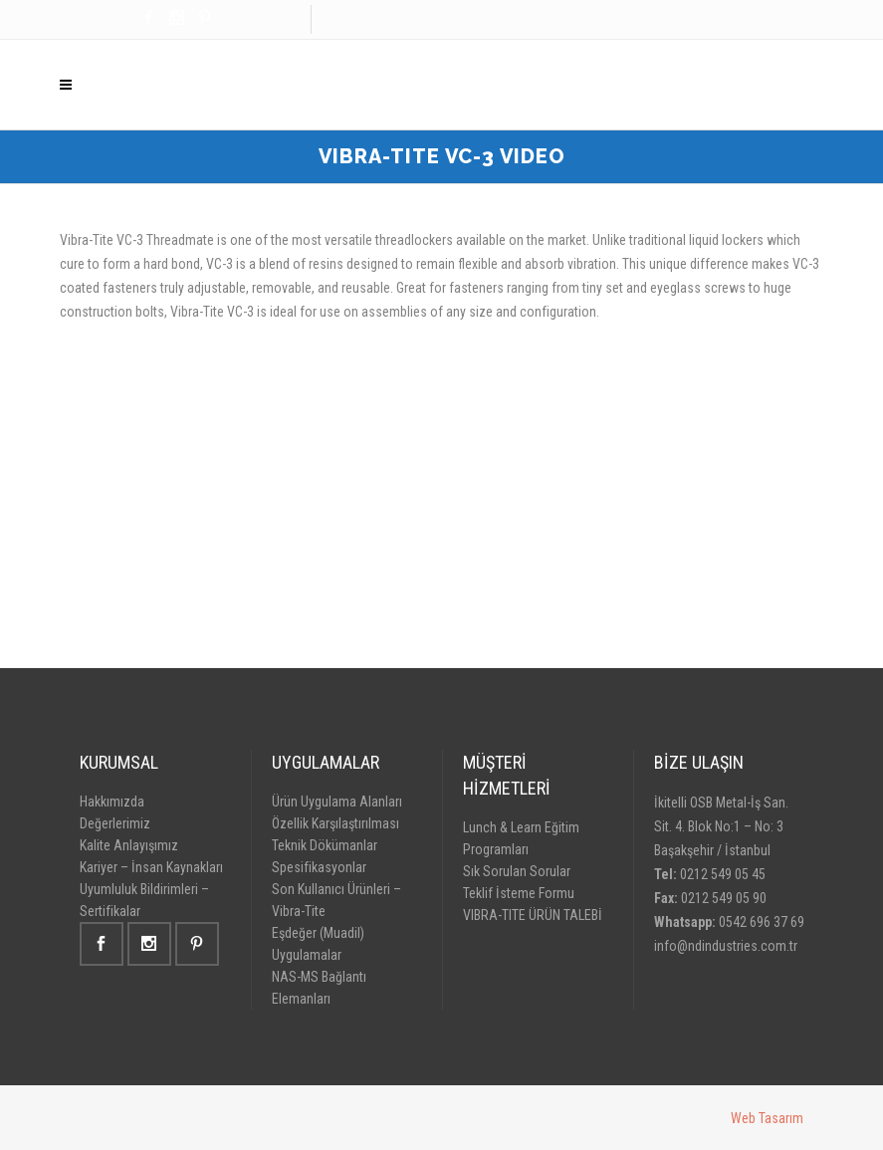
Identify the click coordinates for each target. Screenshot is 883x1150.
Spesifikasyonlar (319, 867)
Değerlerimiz (115, 823)
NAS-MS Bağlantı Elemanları (319, 988)
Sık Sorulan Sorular (516, 871)
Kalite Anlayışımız (129, 845)
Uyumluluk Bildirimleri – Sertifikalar (144, 900)
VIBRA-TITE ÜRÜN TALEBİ (532, 915)
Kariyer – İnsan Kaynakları (151, 867)
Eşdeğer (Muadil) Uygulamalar (318, 944)
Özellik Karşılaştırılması (335, 823)
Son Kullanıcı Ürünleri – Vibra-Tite (336, 900)
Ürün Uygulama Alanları (337, 801)
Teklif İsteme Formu (518, 893)
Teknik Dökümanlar (324, 845)
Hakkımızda (112, 801)
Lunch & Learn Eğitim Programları (521, 838)
